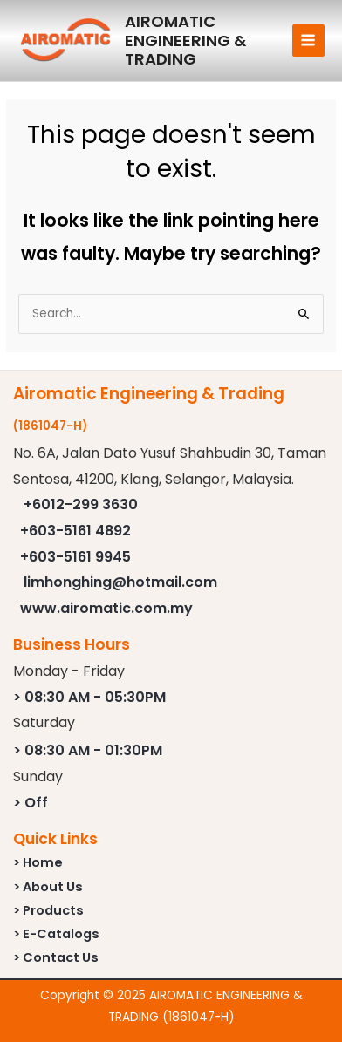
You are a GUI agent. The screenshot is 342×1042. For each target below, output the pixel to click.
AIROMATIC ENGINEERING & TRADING (185, 40)
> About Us (48, 887)
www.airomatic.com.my (106, 608)
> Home (38, 862)
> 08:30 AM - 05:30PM (89, 697)
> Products (48, 910)
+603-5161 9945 (75, 557)
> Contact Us (56, 957)
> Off (30, 803)
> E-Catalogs (56, 934)
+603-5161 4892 (75, 531)
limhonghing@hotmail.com (120, 582)
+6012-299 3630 (81, 504)
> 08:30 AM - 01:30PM (87, 750)
